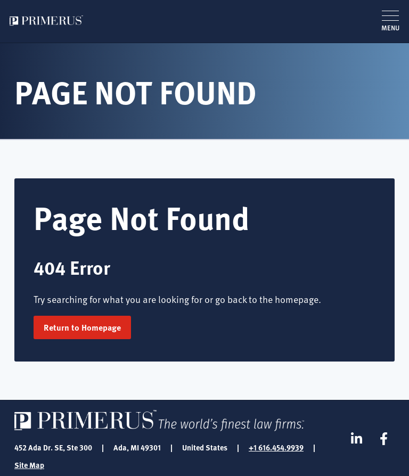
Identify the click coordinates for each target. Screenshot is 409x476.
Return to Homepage (82, 327)
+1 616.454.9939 (276, 447)
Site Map (29, 464)
